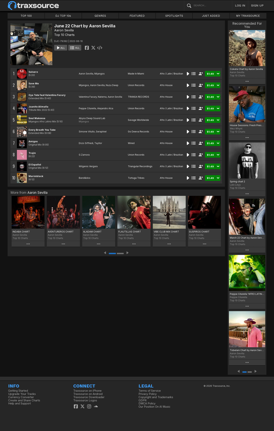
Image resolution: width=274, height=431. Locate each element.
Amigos (33, 141)
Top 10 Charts (64, 35)
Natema (102, 96)
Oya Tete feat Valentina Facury (47, 95)
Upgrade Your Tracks (22, 394)
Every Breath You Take (42, 129)
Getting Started (18, 390)
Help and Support (19, 403)
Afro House (166, 85)
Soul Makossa (37, 118)
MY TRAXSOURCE (248, 15)
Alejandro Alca (105, 108)
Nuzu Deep (112, 85)
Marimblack (36, 176)
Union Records (136, 85)
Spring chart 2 (237, 181)
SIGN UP (257, 5)
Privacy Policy (148, 394)
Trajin (32, 153)
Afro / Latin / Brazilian (171, 73)
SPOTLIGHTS (174, 15)
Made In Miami (136, 73)
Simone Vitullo (87, 131)
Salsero (33, 71)
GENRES (100, 15)
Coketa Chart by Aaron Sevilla (246, 69)
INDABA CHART (21, 231)
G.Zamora (84, 154)
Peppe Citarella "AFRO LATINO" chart (247, 294)
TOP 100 (26, 15)
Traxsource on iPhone (87, 390)
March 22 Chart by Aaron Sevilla (247, 237)
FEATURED (137, 15)
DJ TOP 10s (63, 15)
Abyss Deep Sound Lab (92, 118)
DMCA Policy (147, 403)
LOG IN (240, 5)
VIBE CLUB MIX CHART (166, 231)
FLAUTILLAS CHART (129, 231)
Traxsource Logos (85, 400)
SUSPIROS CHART (199, 231)
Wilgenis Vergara (88, 166)
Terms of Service (150, 390)
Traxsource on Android (88, 394)
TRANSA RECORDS (138, 96)
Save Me (34, 83)
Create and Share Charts (24, 400)
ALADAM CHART (92, 231)
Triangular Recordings (140, 166)
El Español (35, 164)
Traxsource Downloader (88, 397)
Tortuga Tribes (136, 177)
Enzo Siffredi (86, 143)
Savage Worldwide (138, 120)
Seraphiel (101, 131)
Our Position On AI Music (154, 406)
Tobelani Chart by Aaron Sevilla (247, 350)
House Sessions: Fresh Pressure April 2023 (247, 125)
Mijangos (99, 73)
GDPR (143, 400)
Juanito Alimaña (38, 106)
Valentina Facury (88, 96)
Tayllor (98, 143)
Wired (131, 143)
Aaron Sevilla (64, 30)
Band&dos (84, 177)
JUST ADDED (211, 15)
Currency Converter (21, 397)
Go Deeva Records (138, 131)
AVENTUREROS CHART (61, 231)
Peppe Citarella (87, 108)
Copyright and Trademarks (156, 397)
